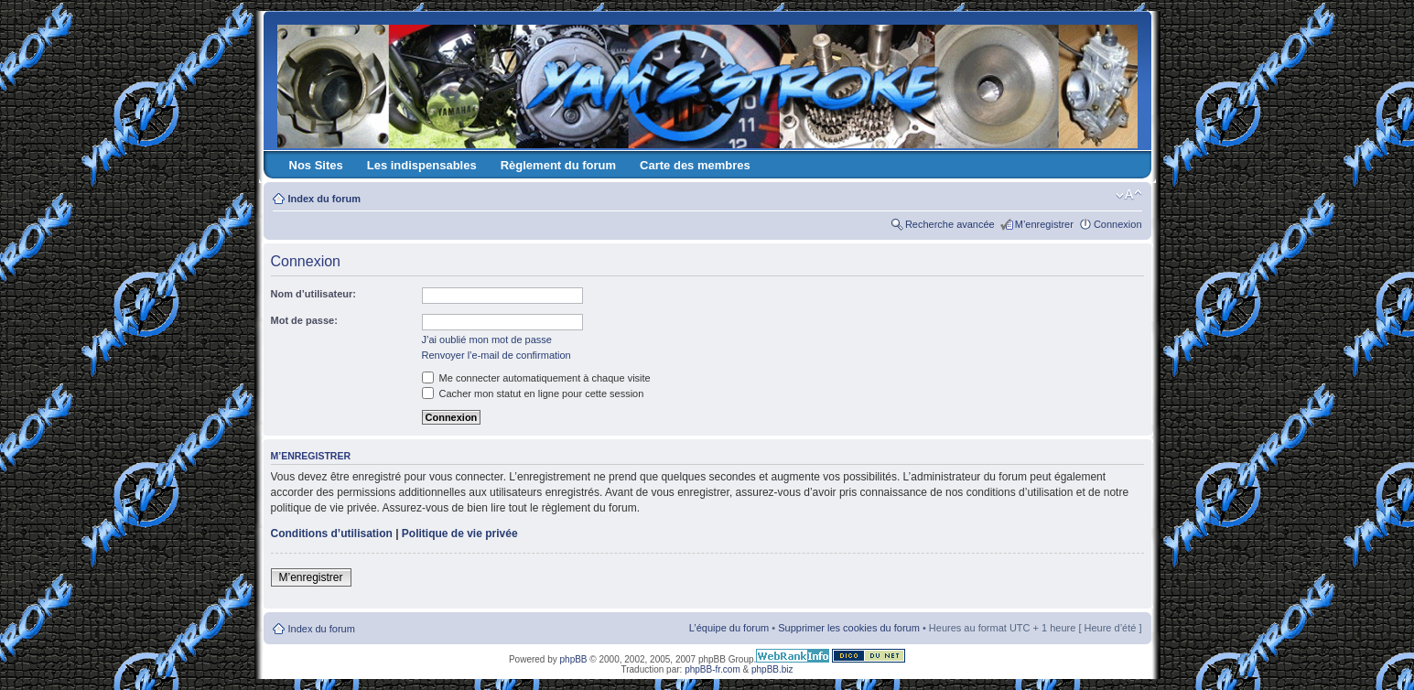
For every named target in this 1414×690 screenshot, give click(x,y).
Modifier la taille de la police (1129, 195)
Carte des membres (695, 165)
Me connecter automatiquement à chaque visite (536, 377)
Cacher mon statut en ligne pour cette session (533, 393)
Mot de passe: (304, 320)
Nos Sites (316, 165)
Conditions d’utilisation (332, 533)
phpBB (574, 659)
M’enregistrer (1044, 224)
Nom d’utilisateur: (314, 293)
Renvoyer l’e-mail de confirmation (496, 355)
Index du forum (324, 198)
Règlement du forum (558, 165)
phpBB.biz (772, 669)
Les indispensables (422, 165)
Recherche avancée (950, 224)
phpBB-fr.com (712, 669)
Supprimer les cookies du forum (849, 627)
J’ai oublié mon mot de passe (487, 339)
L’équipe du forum (729, 627)
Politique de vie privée (460, 533)
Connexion (1118, 224)
